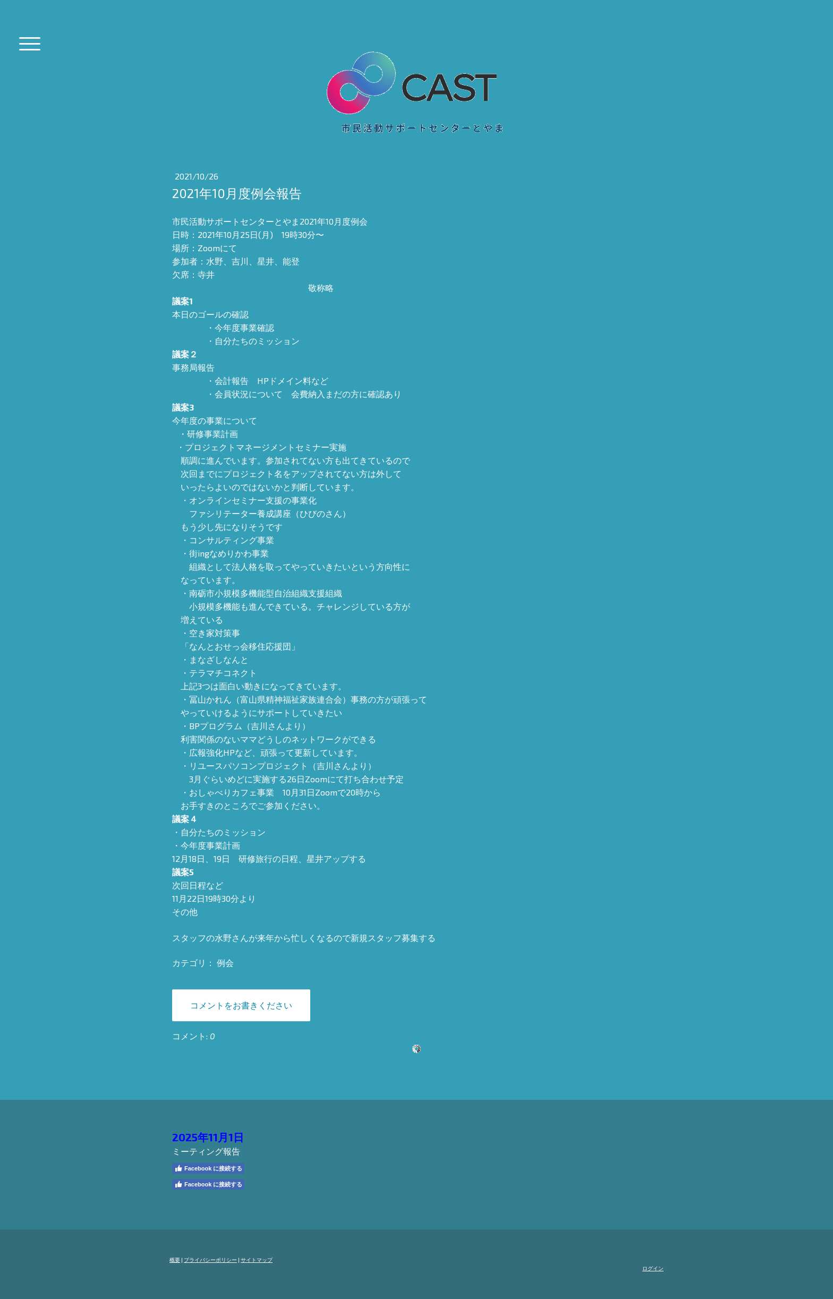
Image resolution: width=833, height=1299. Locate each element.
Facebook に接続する (208, 1168)
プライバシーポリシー (210, 1260)
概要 (174, 1260)
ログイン (653, 1268)
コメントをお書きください (241, 1005)
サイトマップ (257, 1260)
